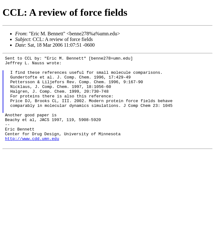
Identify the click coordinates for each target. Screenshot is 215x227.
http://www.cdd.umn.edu (32, 155)
